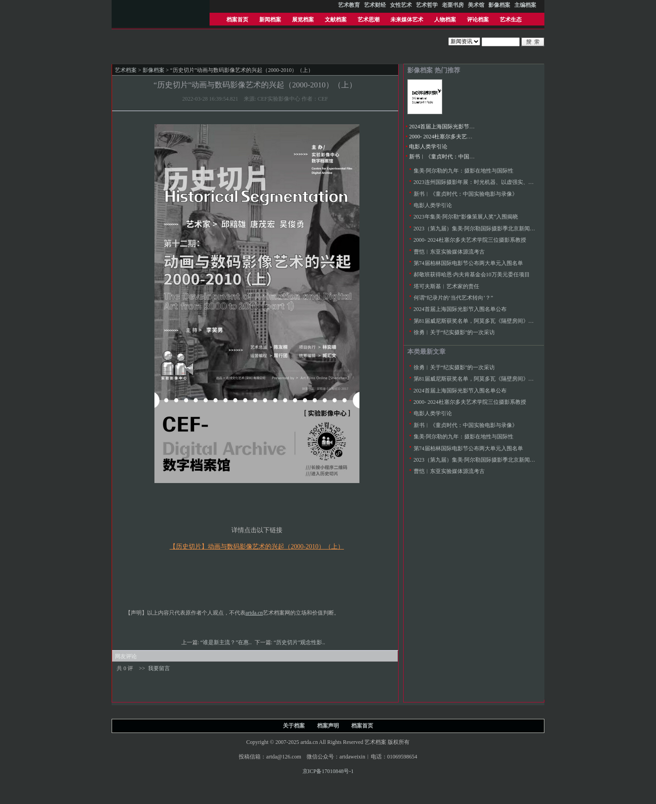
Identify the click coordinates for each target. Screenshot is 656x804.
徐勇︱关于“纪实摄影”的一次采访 (454, 332)
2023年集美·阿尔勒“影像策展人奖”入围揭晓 (466, 217)
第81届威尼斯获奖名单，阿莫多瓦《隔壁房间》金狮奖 (479, 321)
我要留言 (159, 668)
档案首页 (237, 19)
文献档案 (336, 19)
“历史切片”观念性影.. (300, 642)
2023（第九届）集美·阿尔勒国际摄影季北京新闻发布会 (480, 228)
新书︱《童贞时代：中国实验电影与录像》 (461, 156)
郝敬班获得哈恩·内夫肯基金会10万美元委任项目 (472, 274)
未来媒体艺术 (406, 19)
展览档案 (303, 19)
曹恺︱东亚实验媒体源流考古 (449, 252)
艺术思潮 (368, 19)
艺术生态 (511, 19)
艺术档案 (126, 70)
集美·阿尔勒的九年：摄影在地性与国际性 (463, 171)
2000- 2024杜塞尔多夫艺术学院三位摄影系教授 (465, 136)
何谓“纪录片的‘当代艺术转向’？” (453, 298)
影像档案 (153, 70)
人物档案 (445, 19)
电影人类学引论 (428, 146)
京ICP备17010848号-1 (328, 771)
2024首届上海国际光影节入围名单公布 (455, 126)
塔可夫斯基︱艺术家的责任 (446, 286)
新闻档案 (270, 19)
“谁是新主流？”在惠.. (226, 642)
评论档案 (478, 19)
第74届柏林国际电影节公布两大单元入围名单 (468, 263)
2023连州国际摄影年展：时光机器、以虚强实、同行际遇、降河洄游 (496, 182)
